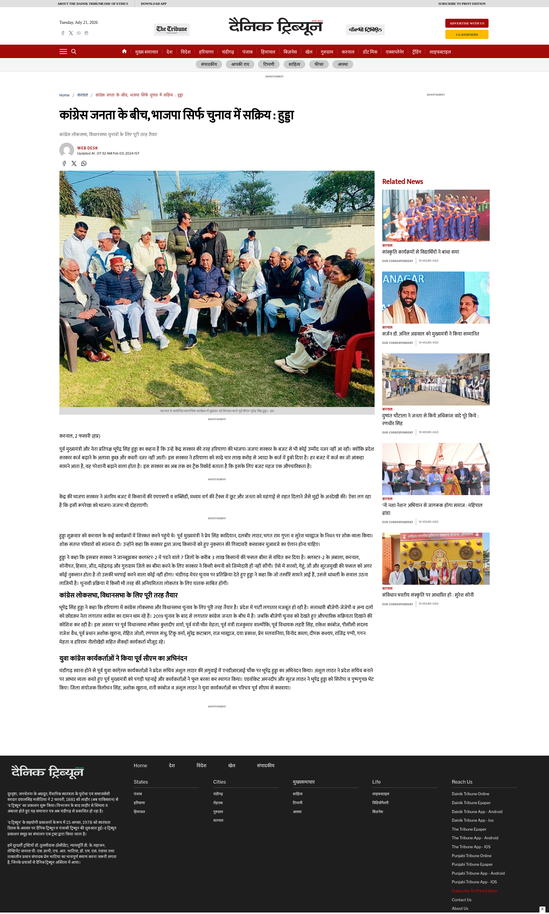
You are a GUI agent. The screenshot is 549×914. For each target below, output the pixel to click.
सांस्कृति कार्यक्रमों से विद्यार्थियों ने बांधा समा (420, 252)
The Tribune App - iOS (471, 847)
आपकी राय (240, 64)
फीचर (319, 64)
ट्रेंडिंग (416, 52)
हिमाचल (268, 52)
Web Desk (87, 148)
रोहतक (218, 803)
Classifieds (467, 34)
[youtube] (78, 33)
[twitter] (71, 33)
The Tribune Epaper (469, 829)
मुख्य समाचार (146, 52)
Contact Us (462, 900)
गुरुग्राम (327, 52)
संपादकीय (209, 64)
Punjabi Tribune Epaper (472, 864)
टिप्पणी (269, 64)
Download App (154, 3)
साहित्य (295, 64)
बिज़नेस (290, 52)
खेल (308, 52)
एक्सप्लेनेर (395, 52)
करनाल (348, 52)
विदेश (186, 52)
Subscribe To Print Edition (474, 891)
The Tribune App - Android (475, 838)
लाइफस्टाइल (440, 52)
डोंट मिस (370, 52)
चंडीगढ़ (228, 52)
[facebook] (63, 33)
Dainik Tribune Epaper (471, 803)
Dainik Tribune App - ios (473, 820)
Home (64, 95)
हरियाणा (206, 52)
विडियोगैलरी (380, 803)
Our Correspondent (397, 261)
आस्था (343, 64)
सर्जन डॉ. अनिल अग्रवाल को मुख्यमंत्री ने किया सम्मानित (430, 334)
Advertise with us (467, 23)
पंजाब (247, 52)
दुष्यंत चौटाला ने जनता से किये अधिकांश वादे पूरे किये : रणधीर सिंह (430, 420)
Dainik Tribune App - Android (477, 812)
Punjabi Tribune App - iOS (474, 882)
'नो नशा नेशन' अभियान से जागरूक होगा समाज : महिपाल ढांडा (432, 509)
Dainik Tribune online (470, 794)
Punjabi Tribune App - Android (478, 873)
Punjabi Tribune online (472, 856)
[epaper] (86, 33)
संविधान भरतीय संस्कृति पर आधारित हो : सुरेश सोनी (428, 595)
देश (169, 52)
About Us (460, 909)
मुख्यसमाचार (304, 782)
